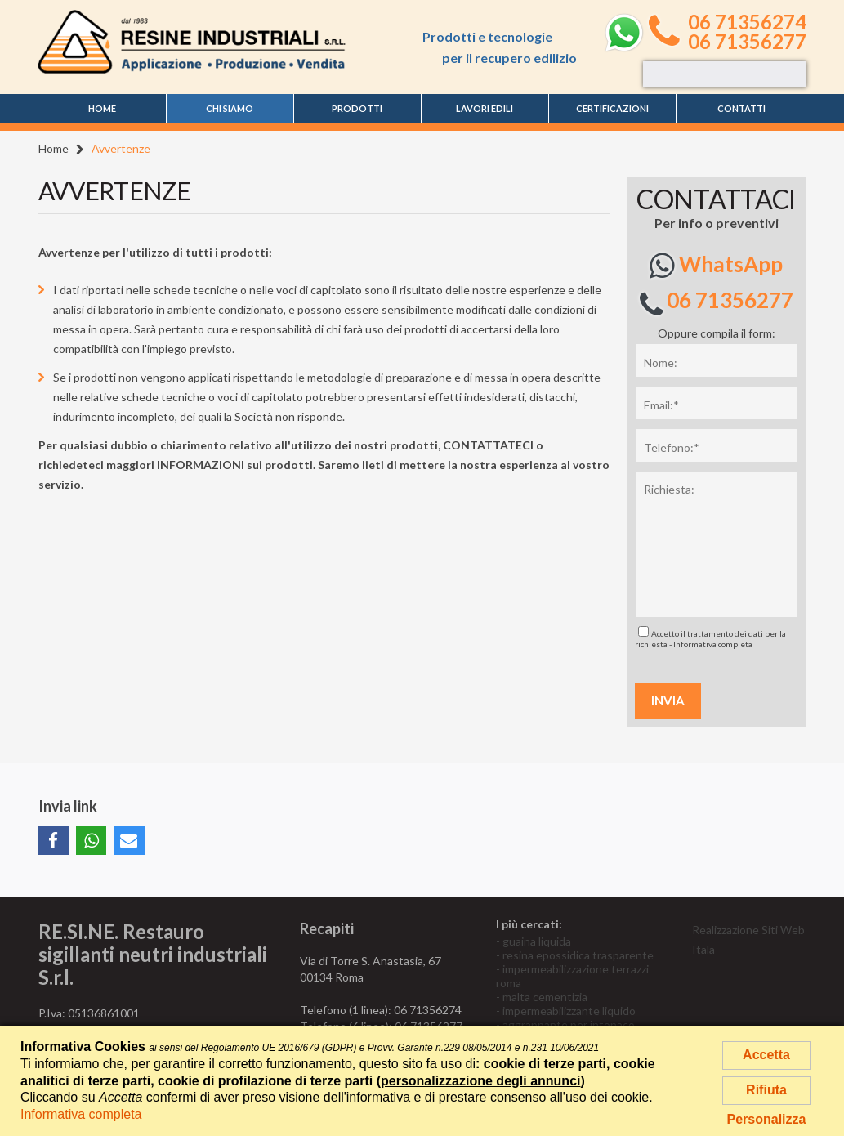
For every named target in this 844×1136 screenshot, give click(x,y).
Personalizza (766, 1119)
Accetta (766, 1055)
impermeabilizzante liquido (569, 1010)
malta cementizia (544, 997)
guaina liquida (536, 941)
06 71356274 (747, 22)
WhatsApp (716, 265)
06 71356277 (747, 41)
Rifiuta (766, 1090)
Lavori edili (484, 108)
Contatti (741, 108)
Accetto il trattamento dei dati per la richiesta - (710, 637)
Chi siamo (229, 108)
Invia (668, 700)
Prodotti (357, 108)
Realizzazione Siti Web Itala (748, 939)
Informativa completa (712, 644)
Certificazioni (612, 108)
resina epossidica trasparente (578, 955)
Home (102, 108)
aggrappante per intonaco (568, 1024)
